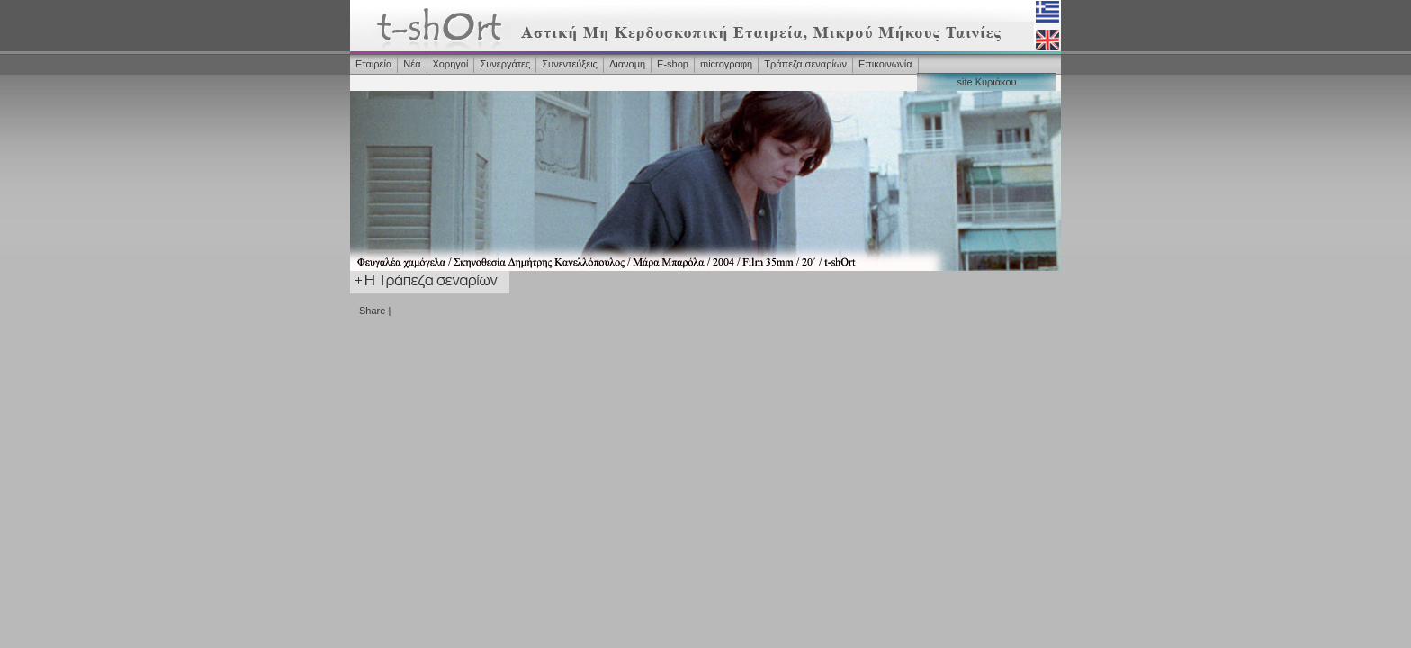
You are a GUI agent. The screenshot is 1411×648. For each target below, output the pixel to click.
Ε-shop (672, 63)
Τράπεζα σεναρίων (805, 63)
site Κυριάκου (986, 81)
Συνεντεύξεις (570, 63)
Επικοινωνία (885, 63)
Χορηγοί (451, 63)
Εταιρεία (373, 63)
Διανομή (627, 63)
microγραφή (726, 63)
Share (372, 310)
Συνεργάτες (505, 63)
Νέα (411, 63)
